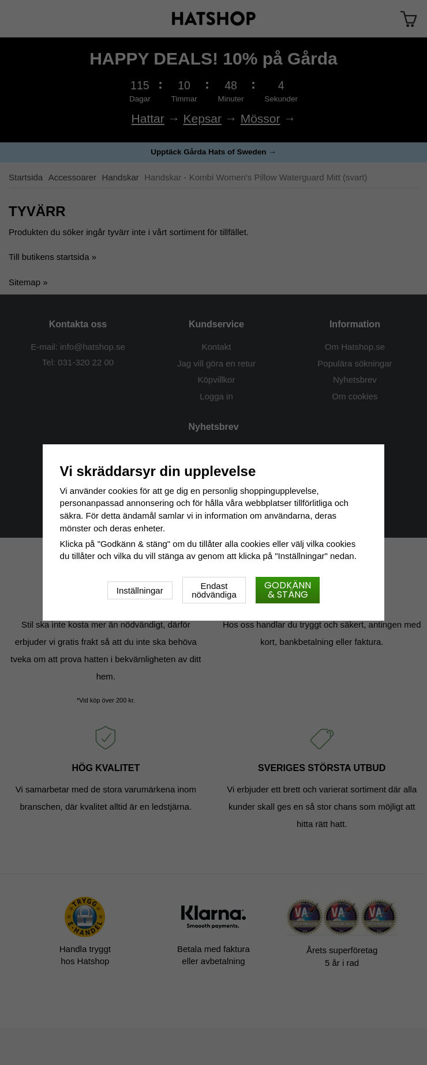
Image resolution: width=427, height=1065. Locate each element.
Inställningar (140, 590)
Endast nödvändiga (214, 590)
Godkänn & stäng (287, 590)
